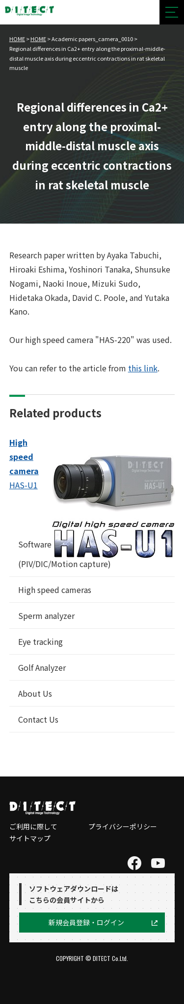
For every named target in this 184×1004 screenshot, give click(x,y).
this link (143, 368)
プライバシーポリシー (122, 826)
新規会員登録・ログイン (86, 922)
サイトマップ (30, 838)
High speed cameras (54, 589)
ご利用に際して (33, 826)
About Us (35, 693)
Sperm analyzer (46, 615)
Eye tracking (40, 641)
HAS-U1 (23, 485)
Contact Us (38, 719)
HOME (17, 39)
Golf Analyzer (42, 667)
